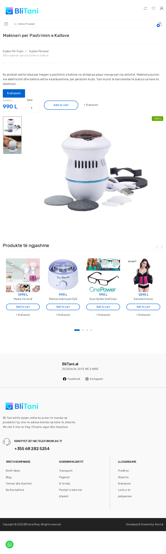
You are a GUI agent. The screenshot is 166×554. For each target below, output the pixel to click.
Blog (8, 477)
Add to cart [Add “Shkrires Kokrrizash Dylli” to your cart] (63, 306)
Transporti (65, 470)
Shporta (123, 477)
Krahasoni (14, 93)
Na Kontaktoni (15, 490)
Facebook (71, 379)
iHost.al (159, 524)
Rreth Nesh (13, 470)
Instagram (94, 379)
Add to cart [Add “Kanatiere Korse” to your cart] (143, 306)
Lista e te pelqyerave (125, 493)
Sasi (29, 100)
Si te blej (64, 483)
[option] (96, 172)
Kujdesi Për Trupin (13, 51)
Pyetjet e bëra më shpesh (70, 493)
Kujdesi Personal (39, 51)
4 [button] (91, 330)
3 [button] (87, 330)
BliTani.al (28, 524)
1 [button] (77, 330)
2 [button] (83, 330)
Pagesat (64, 477)
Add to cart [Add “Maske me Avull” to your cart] (23, 306)
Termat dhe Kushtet (19, 483)
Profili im (123, 470)
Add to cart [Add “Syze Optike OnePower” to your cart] (103, 306)
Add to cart (61, 105)
